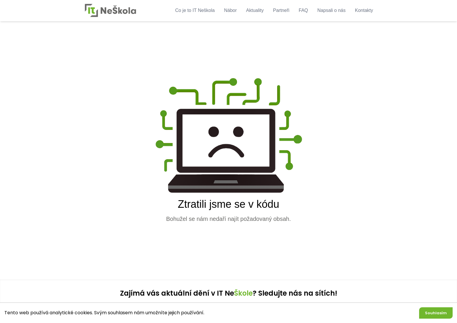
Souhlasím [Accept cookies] (436, 313)
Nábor (230, 10)
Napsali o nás (331, 10)
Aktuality (254, 10)
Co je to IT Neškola (195, 10)
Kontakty (364, 10)
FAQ (303, 10)
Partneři (281, 10)
